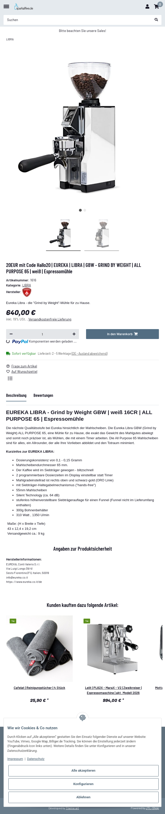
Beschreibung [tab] (16, 395)
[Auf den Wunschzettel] (23, 372)
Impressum (15, 759)
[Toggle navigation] (6, 4)
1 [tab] (80, 210)
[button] (147, 6)
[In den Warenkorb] (122, 334)
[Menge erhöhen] (74, 334)
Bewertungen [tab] (43, 395)
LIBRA (26, 285)
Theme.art (72, 808)
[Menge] (42, 334)
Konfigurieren (83, 784)
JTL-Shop (152, 808)
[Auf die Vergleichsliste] (10, 378)
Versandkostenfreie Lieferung (49, 319)
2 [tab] (85, 210)
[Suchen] (77, 20)
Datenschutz (35, 759)
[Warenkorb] (156, 6)
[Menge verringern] (11, 334)
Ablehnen (83, 797)
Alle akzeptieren (83, 770)
